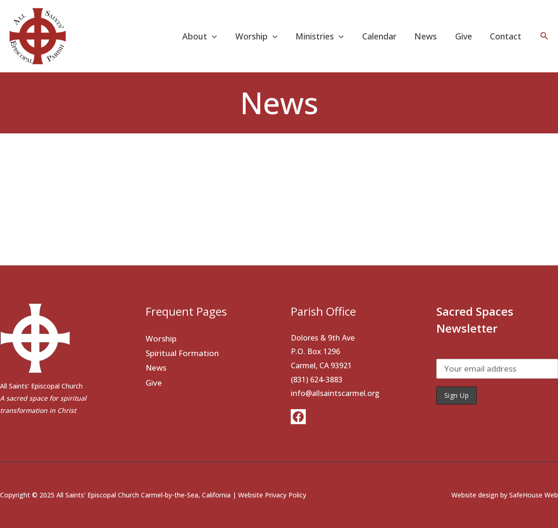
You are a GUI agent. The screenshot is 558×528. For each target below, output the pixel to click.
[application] (220, 36)
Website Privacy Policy (272, 494)
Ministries (325, 36)
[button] (544, 36)
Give (465, 36)
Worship (263, 36)
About (207, 36)
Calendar (383, 36)
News (429, 36)
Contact (506, 36)
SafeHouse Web (533, 494)
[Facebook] (298, 416)
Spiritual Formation (182, 353)
